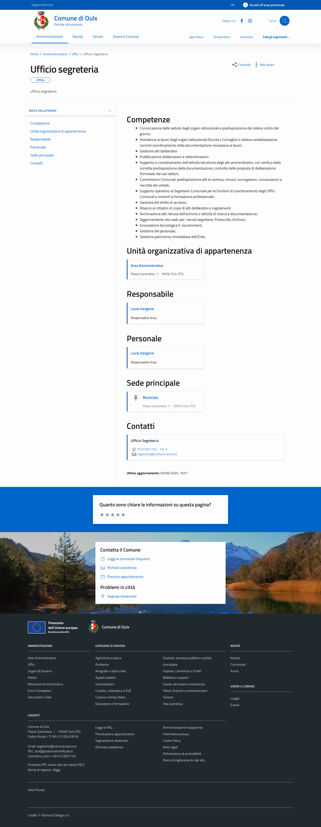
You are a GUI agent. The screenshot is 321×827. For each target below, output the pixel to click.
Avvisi (234, 671)
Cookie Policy (172, 740)
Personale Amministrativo (45, 684)
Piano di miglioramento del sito (184, 760)
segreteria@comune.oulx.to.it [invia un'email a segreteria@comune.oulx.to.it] (154, 454)
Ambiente (102, 664)
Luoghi (235, 698)
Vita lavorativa (173, 703)
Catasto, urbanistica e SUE (113, 690)
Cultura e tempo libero (110, 697)
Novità (78, 36)
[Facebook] (240, 20)
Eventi (235, 704)
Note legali (170, 747)
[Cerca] (284, 21)
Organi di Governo (40, 671)
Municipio (150, 397)
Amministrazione (49, 36)
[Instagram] (248, 20)
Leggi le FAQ (103, 727)
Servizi (98, 36)
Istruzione (246, 37)
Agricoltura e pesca (108, 657)
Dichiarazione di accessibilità (182, 753)
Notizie (235, 657)
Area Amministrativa (147, 265)
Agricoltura (196, 37)
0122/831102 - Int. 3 (149, 449)
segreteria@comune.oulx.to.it (57, 746)
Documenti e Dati (39, 697)
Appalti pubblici (105, 677)
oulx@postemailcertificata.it (54, 751)
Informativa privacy (176, 733)
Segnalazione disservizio (111, 740)
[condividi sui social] (241, 64)
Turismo (168, 697)
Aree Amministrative (42, 657)
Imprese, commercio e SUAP (182, 671)
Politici (32, 677)
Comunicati (238, 664)
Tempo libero (221, 37)
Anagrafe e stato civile (110, 671)
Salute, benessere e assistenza (184, 684)
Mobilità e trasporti (176, 677)
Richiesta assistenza (109, 747)
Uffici (31, 664)
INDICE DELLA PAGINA (70, 110)
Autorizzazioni (104, 684)
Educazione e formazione (112, 703)
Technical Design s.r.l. (56, 815)
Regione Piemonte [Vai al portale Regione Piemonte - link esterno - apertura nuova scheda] (42, 5)
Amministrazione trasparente (183, 727)
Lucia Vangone (142, 308)
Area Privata (36, 789)
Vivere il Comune (126, 36)
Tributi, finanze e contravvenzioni (185, 690)
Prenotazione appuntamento (115, 733)
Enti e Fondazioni (39, 690)
